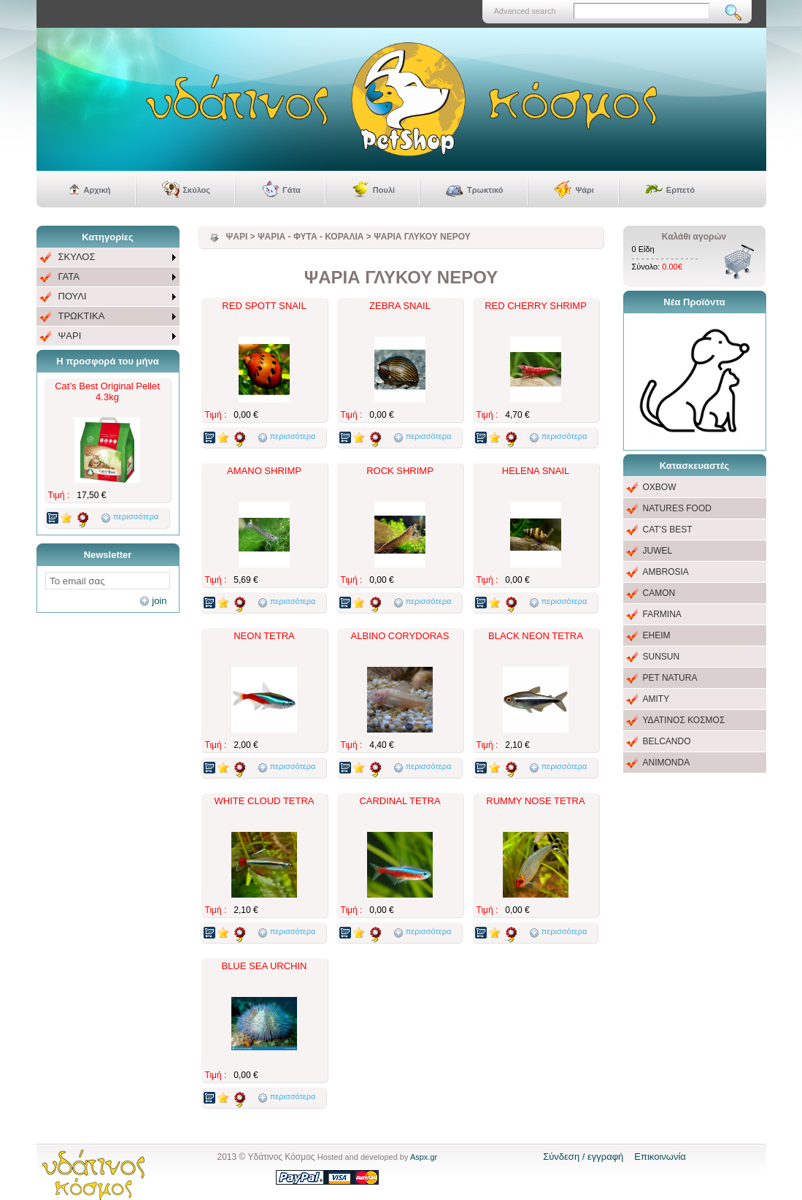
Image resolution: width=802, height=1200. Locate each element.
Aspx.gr (423, 1157)
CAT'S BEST (668, 529)
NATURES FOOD (677, 508)
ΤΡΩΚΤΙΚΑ (81, 315)
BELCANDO (667, 741)
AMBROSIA (666, 572)
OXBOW (659, 487)
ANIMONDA (666, 762)
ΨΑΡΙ (70, 335)
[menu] (108, 297)
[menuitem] (108, 257)
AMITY (656, 699)
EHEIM (657, 635)
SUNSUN (661, 656)
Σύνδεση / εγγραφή (583, 1156)
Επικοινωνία (660, 1156)
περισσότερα (136, 516)
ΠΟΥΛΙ (72, 296)
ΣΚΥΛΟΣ (77, 256)
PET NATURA (670, 678)
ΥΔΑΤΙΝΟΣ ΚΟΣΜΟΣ (684, 720)
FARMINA (662, 614)
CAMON (659, 593)
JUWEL (658, 551)
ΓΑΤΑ (69, 276)
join (159, 600)
